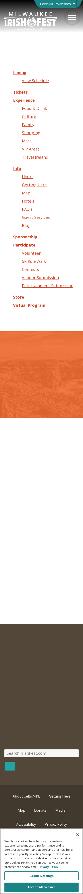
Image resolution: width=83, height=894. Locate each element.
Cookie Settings (41, 876)
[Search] (10, 766)
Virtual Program (29, 305)
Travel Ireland (35, 157)
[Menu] (72, 17)
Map (26, 193)
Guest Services (36, 217)
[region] (41, 861)
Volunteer (31, 253)
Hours (27, 176)
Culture (29, 116)
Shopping (31, 132)
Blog (26, 225)
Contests (30, 269)
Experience (24, 100)
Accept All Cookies (41, 887)
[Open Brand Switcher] (58, 4)
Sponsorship (25, 236)
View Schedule (35, 80)
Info (17, 168)
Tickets (20, 92)
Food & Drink (34, 108)
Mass (27, 140)
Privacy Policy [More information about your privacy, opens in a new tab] (48, 867)
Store (18, 297)
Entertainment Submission (47, 285)
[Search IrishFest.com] (41, 753)
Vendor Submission (40, 277)
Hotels (28, 201)
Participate (24, 245)
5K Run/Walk (34, 261)
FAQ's (27, 209)
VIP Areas (31, 149)
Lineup (19, 72)
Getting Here (34, 184)
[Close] (78, 835)
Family (28, 124)
